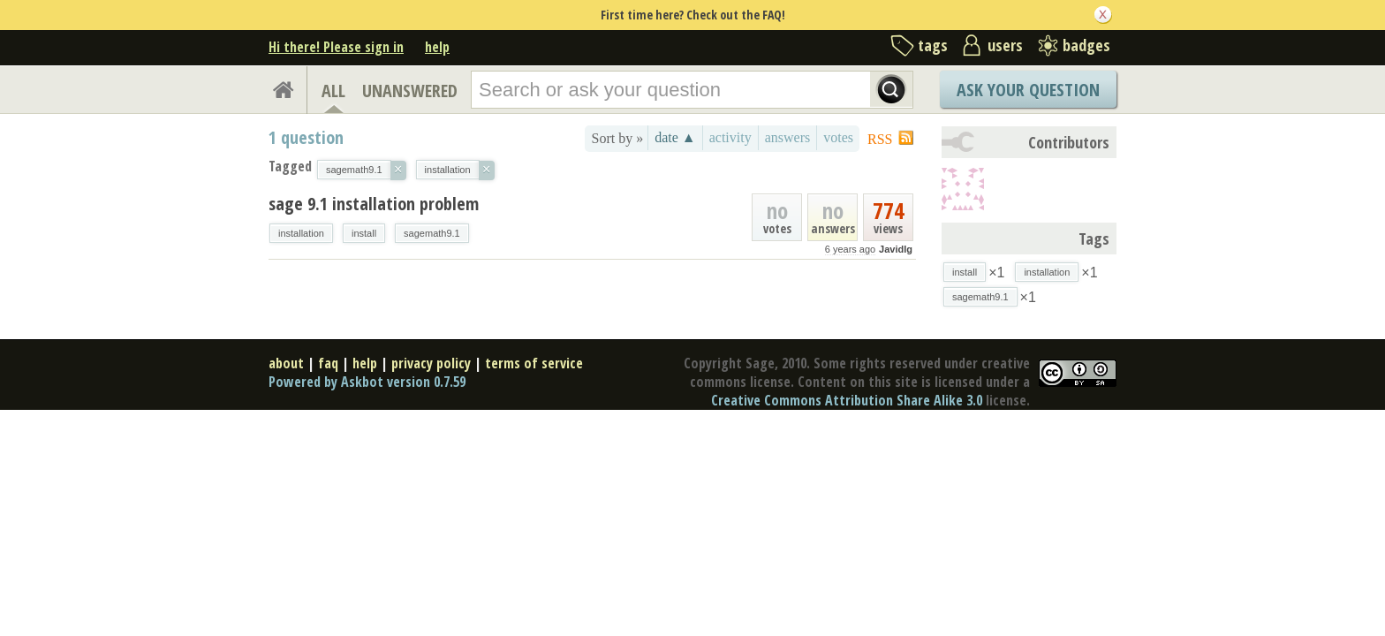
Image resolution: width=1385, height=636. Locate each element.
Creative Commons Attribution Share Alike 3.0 (846, 400)
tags (933, 45)
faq (328, 363)
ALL (333, 90)
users (1005, 45)
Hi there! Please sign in (336, 47)
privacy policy (431, 363)
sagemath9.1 (432, 233)
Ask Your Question (1028, 90)
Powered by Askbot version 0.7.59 (367, 381)
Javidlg (895, 249)
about (286, 363)
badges (1086, 45)
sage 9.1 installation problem (374, 204)
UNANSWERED (410, 90)
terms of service (534, 363)
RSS (879, 139)
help (437, 47)
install (364, 233)
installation (301, 233)
